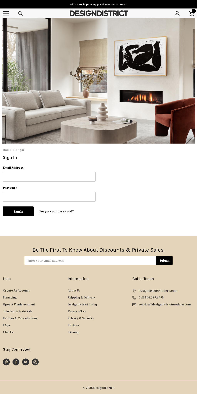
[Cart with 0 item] (191, 13)
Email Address (13, 168)
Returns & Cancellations (20, 318)
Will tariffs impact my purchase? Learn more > (98, 4)
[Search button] (20, 13)
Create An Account (16, 290)
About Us (74, 290)
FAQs (6, 325)
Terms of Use (77, 311)
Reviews (73, 325)
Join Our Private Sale (18, 311)
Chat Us (8, 332)
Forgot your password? (56, 211)
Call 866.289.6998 (151, 297)
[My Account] (177, 13)
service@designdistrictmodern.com (165, 304)
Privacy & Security (81, 318)
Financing (10, 297)
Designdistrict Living (82, 304)
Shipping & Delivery (82, 297)
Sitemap (73, 332)
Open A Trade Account (19, 304)
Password (10, 188)
